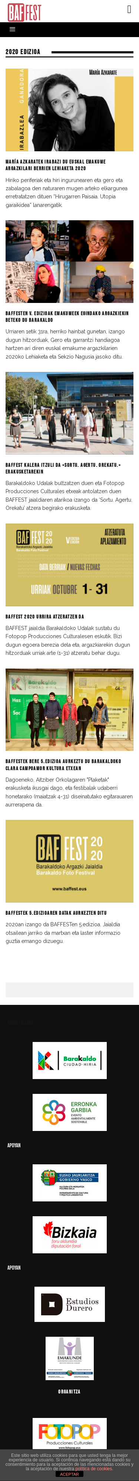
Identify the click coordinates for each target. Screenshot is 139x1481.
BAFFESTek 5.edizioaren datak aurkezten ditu (56, 913)
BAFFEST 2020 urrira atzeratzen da (45, 617)
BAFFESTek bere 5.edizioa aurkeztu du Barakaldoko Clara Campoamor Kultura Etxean (63, 764)
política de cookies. (94, 1468)
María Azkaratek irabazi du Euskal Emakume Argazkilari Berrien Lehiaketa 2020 (56, 165)
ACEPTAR (69, 1474)
